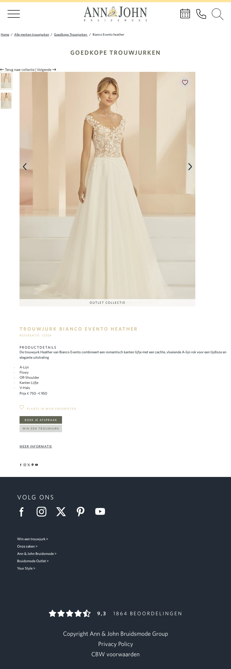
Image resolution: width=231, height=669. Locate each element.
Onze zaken (26, 546)
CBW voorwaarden (115, 654)
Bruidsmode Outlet (31, 561)
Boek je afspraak (41, 419)
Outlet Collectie (108, 302)
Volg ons (35, 497)
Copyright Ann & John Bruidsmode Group (115, 633)
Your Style (24, 568)
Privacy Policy (115, 643)
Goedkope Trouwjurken (115, 52)
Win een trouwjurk (40, 428)
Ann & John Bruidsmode (35, 553)
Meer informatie (36, 446)
